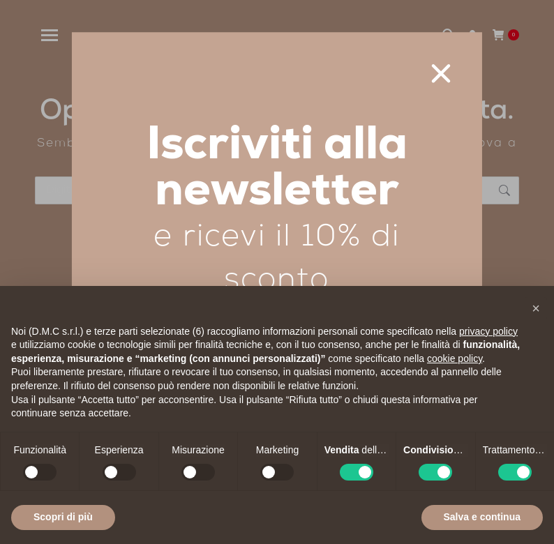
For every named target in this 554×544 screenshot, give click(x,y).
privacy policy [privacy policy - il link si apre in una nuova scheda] (488, 331)
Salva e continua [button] (482, 516)
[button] (536, 308)
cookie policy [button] (454, 358)
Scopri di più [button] (63, 516)
